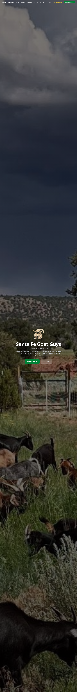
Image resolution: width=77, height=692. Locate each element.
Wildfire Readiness (57, 2)
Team (44, 2)
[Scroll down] (38, 688)
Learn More (46, 361)
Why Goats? (29, 2)
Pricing (23, 2)
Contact (49, 2)
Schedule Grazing (69, 2)
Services (17, 2)
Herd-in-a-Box (37, 2)
